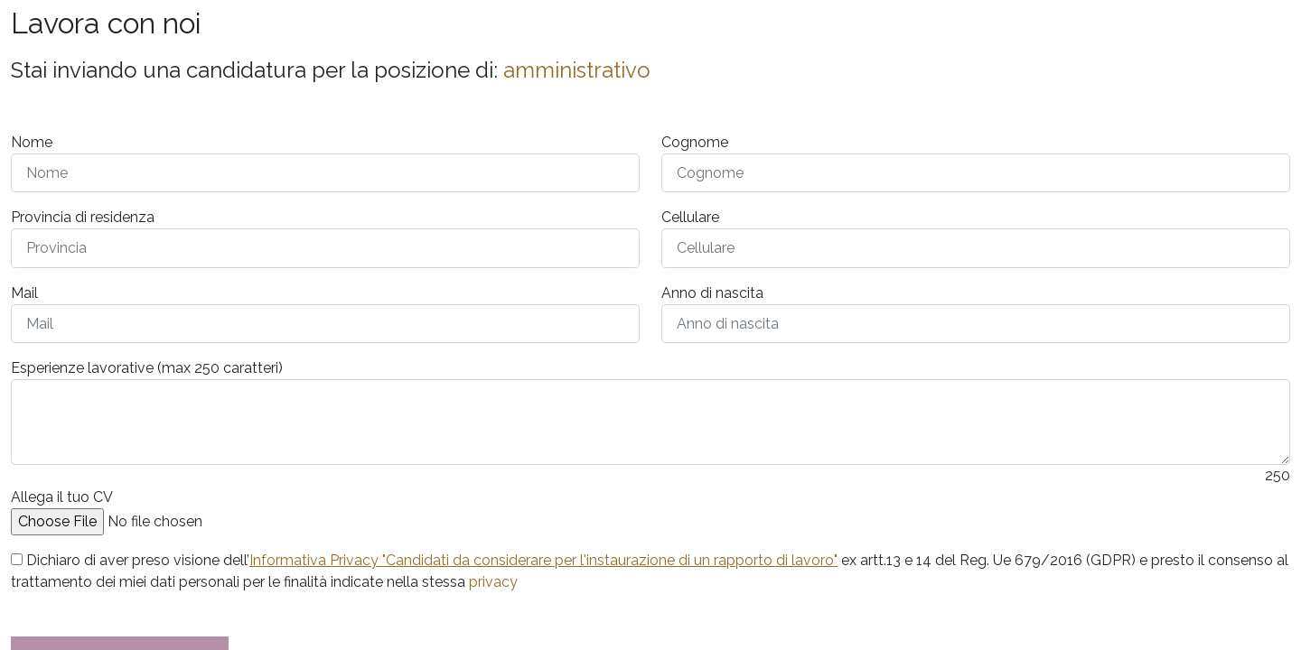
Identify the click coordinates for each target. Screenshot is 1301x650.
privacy (493, 581)
